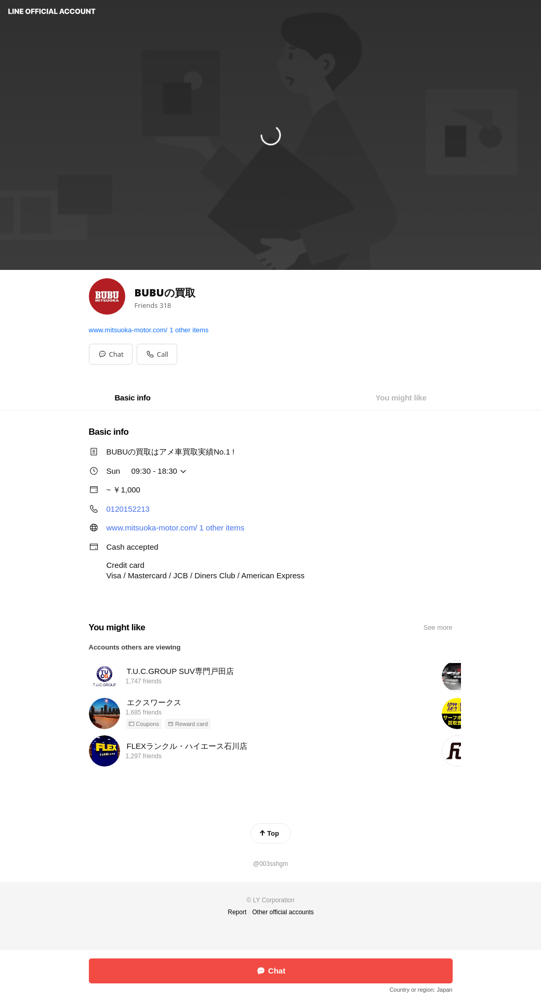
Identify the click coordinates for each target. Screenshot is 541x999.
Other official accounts (283, 912)
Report (237, 912)
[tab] (132, 397)
